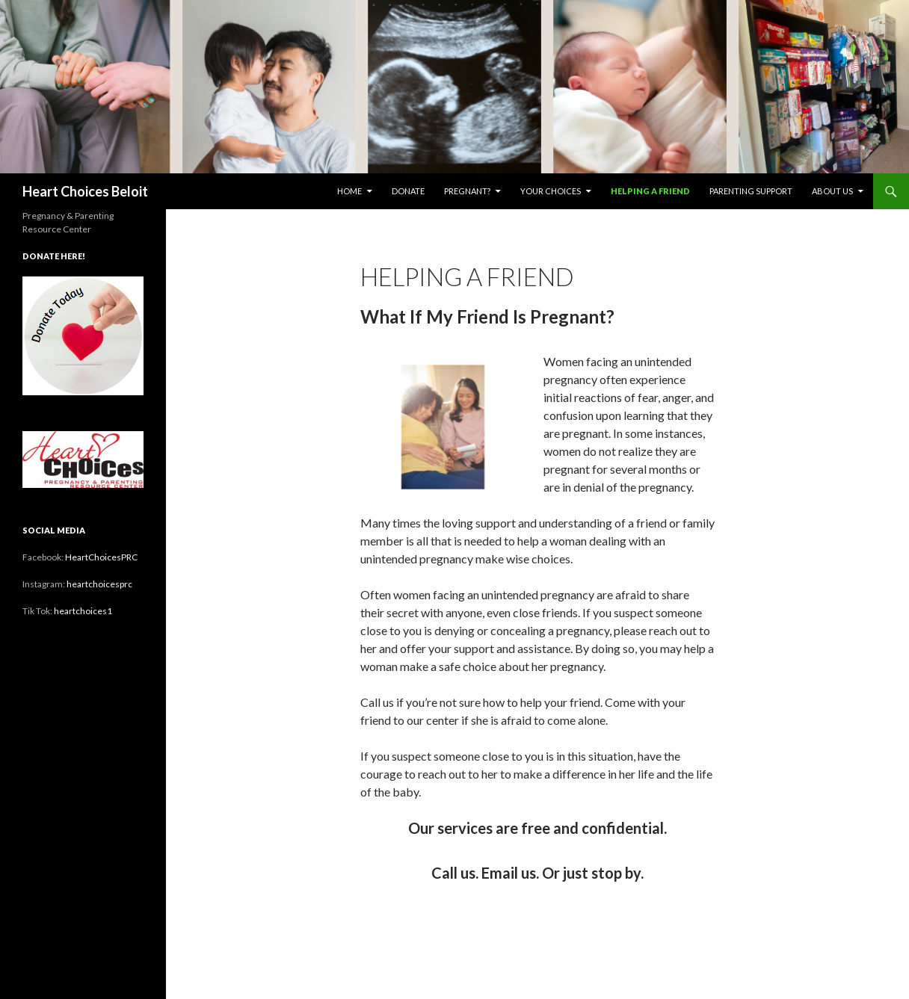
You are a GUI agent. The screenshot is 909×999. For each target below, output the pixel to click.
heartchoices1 (83, 610)
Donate (408, 191)
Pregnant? (467, 191)
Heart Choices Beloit (85, 191)
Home (349, 191)
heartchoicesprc (99, 584)
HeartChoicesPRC (101, 557)
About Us (832, 191)
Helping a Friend (650, 191)
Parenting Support (750, 191)
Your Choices (550, 191)
